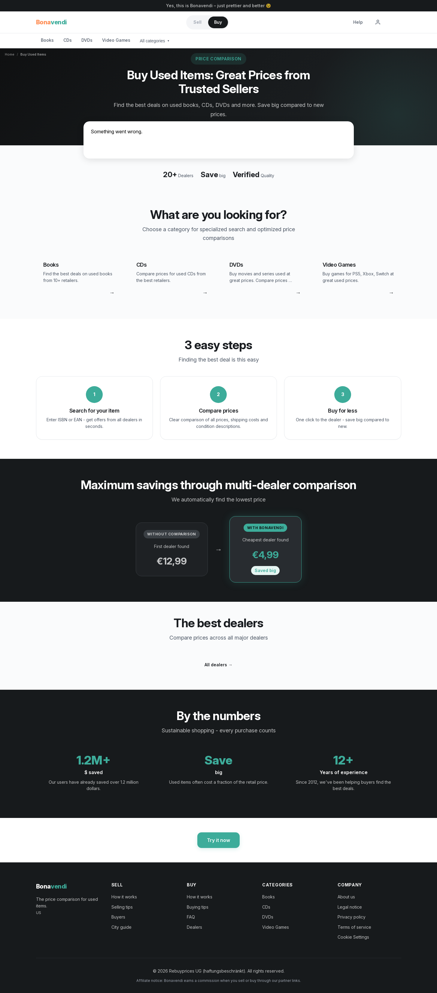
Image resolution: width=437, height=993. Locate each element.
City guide (121, 927)
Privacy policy (352, 916)
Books (47, 40)
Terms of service (354, 927)
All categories (154, 40)
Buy (218, 22)
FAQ (191, 916)
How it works (124, 896)
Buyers (118, 916)
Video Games (116, 40)
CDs (67, 40)
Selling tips (122, 907)
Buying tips (197, 907)
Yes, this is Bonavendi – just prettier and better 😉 (218, 5)
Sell (197, 22)
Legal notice (350, 907)
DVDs (87, 40)
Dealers (194, 927)
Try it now (218, 840)
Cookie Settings (353, 937)
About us (346, 896)
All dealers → (218, 664)
